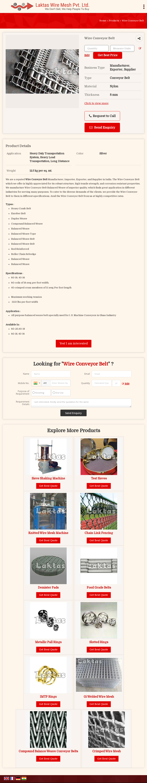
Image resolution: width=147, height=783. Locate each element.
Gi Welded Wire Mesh (99, 696)
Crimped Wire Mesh (106, 751)
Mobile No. (23, 383)
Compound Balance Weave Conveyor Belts (48, 751)
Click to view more (96, 103)
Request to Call (102, 116)
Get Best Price (108, 55)
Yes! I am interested (73, 343)
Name (26, 373)
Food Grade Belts (99, 587)
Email (87, 373)
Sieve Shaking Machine (48, 478)
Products (114, 20)
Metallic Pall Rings (48, 642)
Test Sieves (99, 478)
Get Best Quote (48, 485)
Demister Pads (48, 587)
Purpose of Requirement (22, 392)
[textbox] (122, 48)
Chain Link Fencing (99, 533)
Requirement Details (22, 403)
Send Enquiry (102, 127)
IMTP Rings (48, 696)
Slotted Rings (98, 642)
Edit (125, 384)
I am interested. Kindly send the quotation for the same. (81, 403)
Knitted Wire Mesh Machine (48, 533)
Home (102, 20)
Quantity (85, 383)
